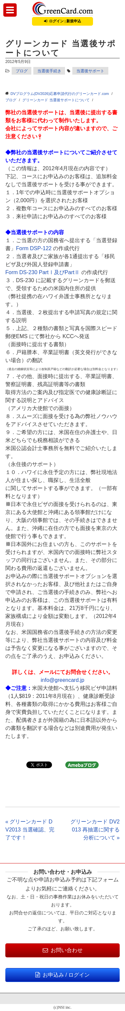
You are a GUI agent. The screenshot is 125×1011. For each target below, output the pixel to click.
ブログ (22, 71)
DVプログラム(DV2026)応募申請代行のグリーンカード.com (60, 94)
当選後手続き (49, 71)
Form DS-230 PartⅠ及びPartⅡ (42, 272)
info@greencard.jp (62, 680)
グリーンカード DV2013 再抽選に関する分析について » (95, 829)
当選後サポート (90, 71)
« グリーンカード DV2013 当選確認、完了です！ (29, 829)
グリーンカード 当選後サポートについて (55, 100)
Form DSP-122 (34, 248)
